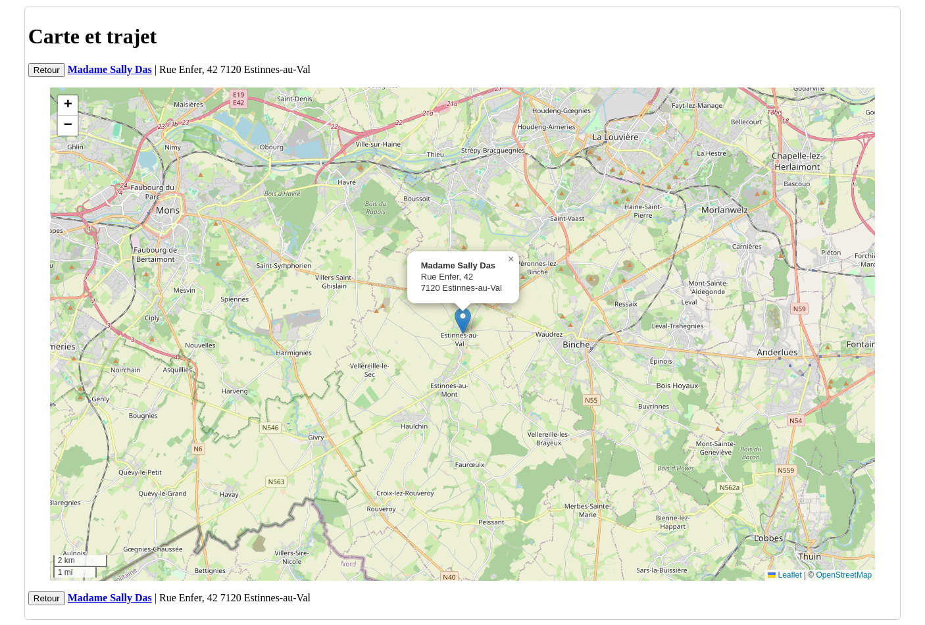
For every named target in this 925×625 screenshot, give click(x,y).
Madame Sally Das (110, 69)
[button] (463, 320)
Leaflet (784, 575)
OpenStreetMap (844, 575)
